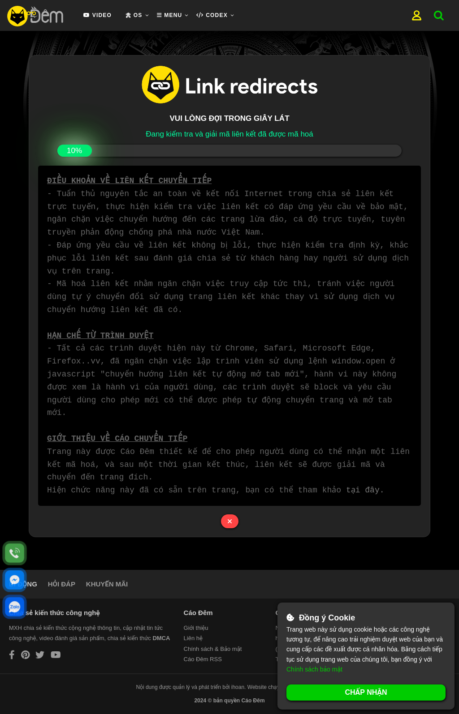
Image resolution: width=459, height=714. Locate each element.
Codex (211, 15)
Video (97, 15)
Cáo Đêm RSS (203, 659)
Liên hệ (193, 638)
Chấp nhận (366, 692)
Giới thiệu (196, 627)
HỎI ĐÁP (61, 584)
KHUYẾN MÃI (107, 584)
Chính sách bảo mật (314, 669)
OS (134, 15)
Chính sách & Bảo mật (213, 649)
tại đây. (366, 490)
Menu (169, 15)
